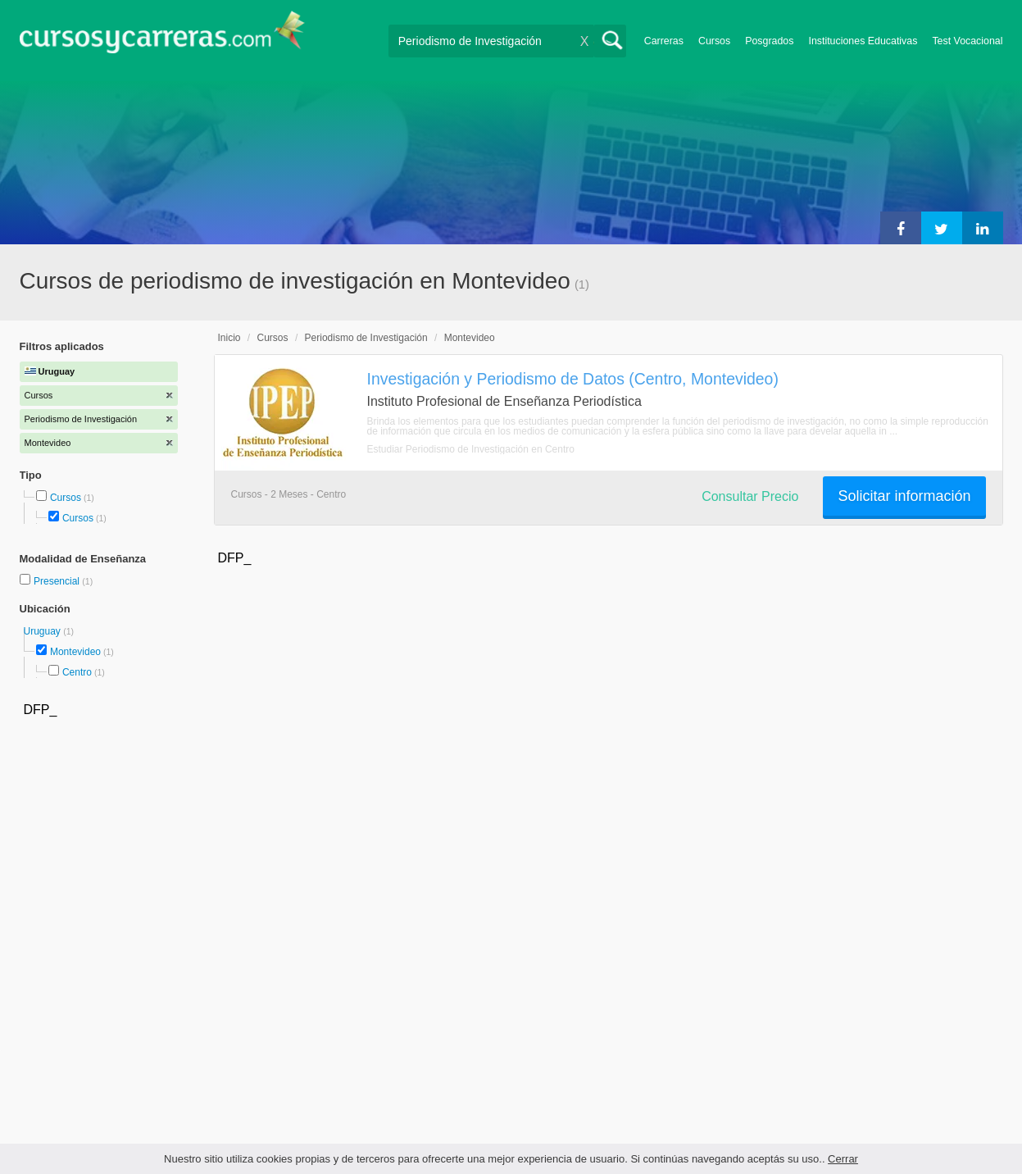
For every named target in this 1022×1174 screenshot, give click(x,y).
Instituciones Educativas (862, 41)
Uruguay (44, 631)
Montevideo (75, 652)
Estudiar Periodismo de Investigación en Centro (471, 449)
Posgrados (769, 41)
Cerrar (843, 1159)
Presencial (58, 581)
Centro (77, 672)
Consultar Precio (750, 496)
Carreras (664, 41)
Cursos (714, 41)
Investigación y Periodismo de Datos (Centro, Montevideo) (573, 379)
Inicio (229, 338)
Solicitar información (904, 496)
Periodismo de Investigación (366, 338)
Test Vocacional (967, 41)
